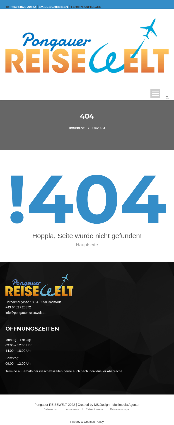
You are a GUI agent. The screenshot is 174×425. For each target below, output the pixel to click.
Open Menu (155, 93)
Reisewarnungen (120, 409)
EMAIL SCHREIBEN (53, 7)
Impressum (72, 409)
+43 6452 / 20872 (23, 7)
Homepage (77, 128)
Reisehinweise (94, 409)
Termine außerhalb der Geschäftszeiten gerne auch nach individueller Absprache (64, 371)
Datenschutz (51, 409)
